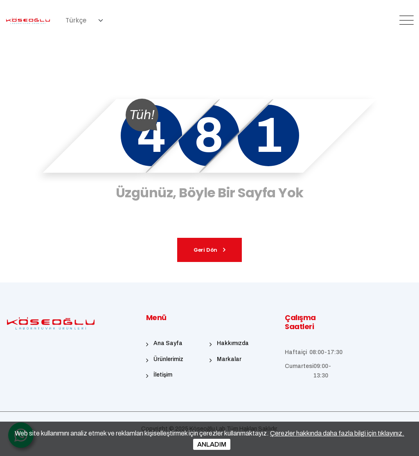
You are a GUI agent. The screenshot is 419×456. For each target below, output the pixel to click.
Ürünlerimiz (168, 359)
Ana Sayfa (167, 343)
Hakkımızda (233, 343)
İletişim (162, 375)
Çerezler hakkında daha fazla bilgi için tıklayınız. (337, 433)
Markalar (229, 359)
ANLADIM (211, 444)
